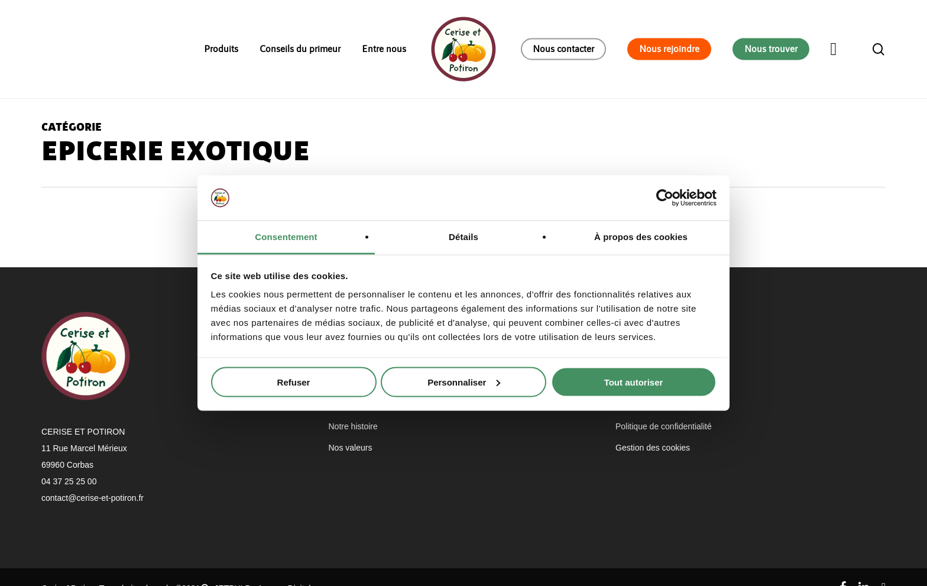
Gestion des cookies (652, 447)
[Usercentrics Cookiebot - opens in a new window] (665, 197)
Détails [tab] (463, 237)
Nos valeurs (350, 447)
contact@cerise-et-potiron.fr (92, 498)
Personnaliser (463, 382)
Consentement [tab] (286, 237)
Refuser (293, 382)
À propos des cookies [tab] (641, 237)
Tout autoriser (633, 382)
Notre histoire (353, 426)
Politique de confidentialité (663, 426)
